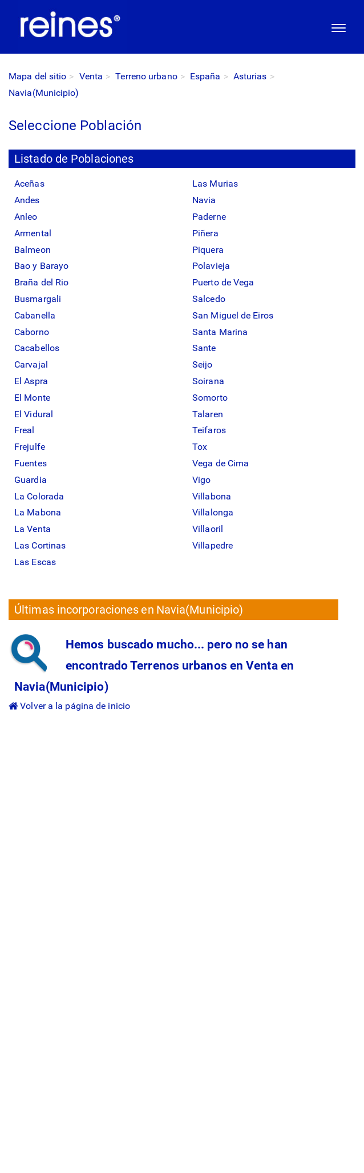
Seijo (202, 364)
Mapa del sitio (37, 76)
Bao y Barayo (41, 265)
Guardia (30, 479)
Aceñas (29, 183)
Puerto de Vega (223, 282)
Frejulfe (29, 446)
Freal (24, 430)
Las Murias (215, 183)
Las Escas (35, 562)
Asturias (250, 76)
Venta (91, 76)
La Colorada (39, 496)
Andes (27, 200)
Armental (32, 233)
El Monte (32, 397)
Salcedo (208, 298)
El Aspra (31, 381)
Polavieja (211, 265)
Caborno (31, 331)
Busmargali (37, 298)
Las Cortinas (40, 545)
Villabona (211, 496)
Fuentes (30, 463)
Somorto (210, 397)
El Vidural (33, 414)
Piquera (208, 249)
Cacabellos (36, 347)
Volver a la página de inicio (69, 706)
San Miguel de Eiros (232, 315)
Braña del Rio (41, 282)
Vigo (201, 479)
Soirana (208, 381)
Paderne (209, 216)
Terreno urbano (146, 76)
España (205, 76)
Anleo (26, 216)
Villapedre (212, 545)
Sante (204, 347)
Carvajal (31, 364)
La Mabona (37, 512)
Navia (204, 200)
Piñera (205, 233)
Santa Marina (220, 331)
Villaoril (207, 528)
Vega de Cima (220, 463)
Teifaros (209, 430)
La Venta (32, 528)
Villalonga (212, 512)
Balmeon (32, 249)
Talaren (207, 414)
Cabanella (34, 315)
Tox (199, 446)
